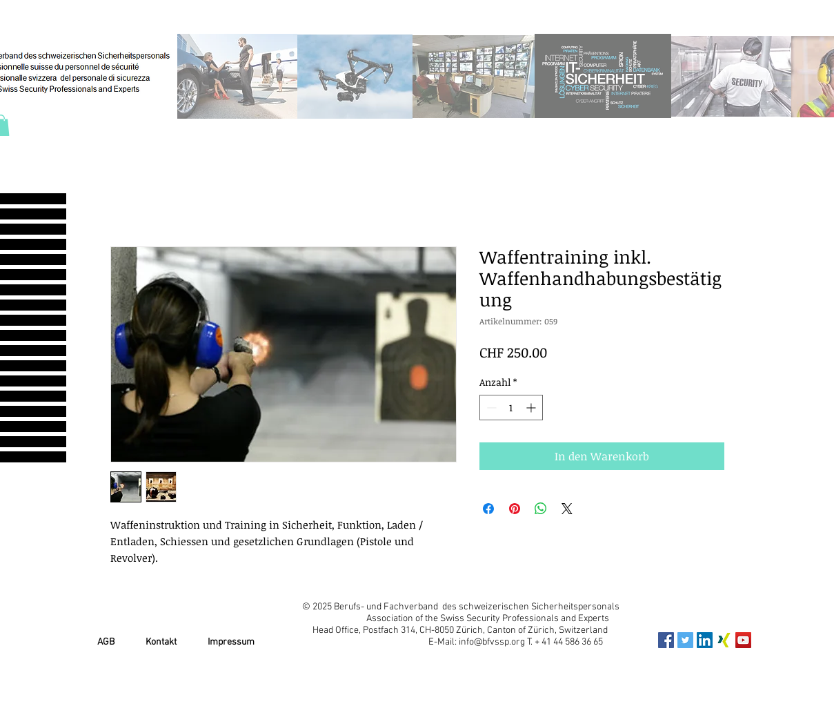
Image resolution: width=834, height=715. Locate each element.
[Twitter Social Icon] (685, 640)
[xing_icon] (724, 640)
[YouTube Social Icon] (743, 640)
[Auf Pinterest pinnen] (514, 508)
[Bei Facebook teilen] (488, 508)
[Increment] (532, 407)
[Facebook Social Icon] (666, 640)
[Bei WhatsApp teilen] (541, 508)
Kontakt (161, 642)
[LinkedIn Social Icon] (705, 640)
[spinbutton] (511, 407)
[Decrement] (490, 407)
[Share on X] (567, 508)
